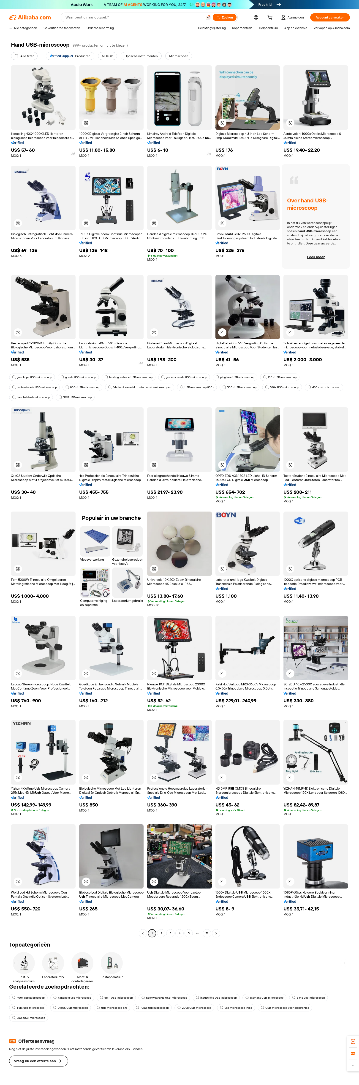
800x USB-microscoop (82, 387)
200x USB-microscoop (194, 1008)
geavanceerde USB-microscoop (184, 377)
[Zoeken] (225, 17)
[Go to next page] (216, 933)
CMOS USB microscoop (70, 1008)
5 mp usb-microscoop (308, 998)
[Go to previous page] (143, 933)
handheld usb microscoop (31, 397)
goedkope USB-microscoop (32, 377)
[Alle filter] (24, 56)
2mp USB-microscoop (28, 1018)
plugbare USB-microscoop (235, 377)
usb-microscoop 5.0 (112, 1008)
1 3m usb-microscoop (28, 1008)
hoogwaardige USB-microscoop (164, 998)
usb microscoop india (236, 1008)
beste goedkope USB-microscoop (128, 377)
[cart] (270, 18)
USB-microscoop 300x (197, 387)
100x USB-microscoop (279, 377)
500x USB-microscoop (239, 387)
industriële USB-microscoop (216, 998)
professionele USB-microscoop (34, 387)
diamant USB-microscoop (264, 998)
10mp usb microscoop (152, 1008)
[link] (353, 1042)
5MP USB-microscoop (75, 397)
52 (207, 933)
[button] (208, 17)
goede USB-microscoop (78, 377)
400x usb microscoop (324, 387)
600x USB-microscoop (282, 387)
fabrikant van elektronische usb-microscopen (139, 387)
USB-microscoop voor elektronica (285, 1008)
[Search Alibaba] (133, 17)
